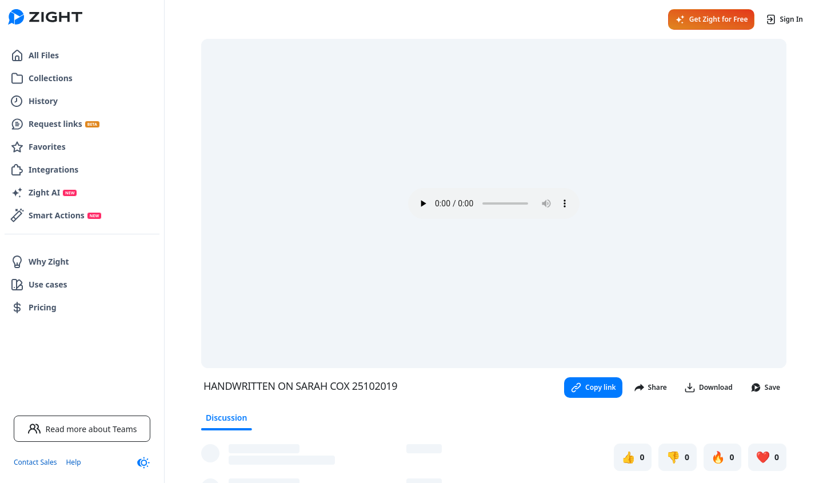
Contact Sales (35, 462)
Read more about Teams (82, 429)
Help (73, 462)
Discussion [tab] (226, 417)
